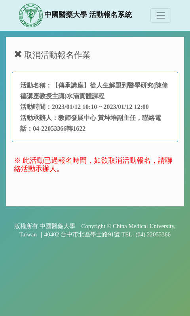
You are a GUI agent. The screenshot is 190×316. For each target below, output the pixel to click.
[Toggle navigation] (160, 15)
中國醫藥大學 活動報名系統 (75, 15)
